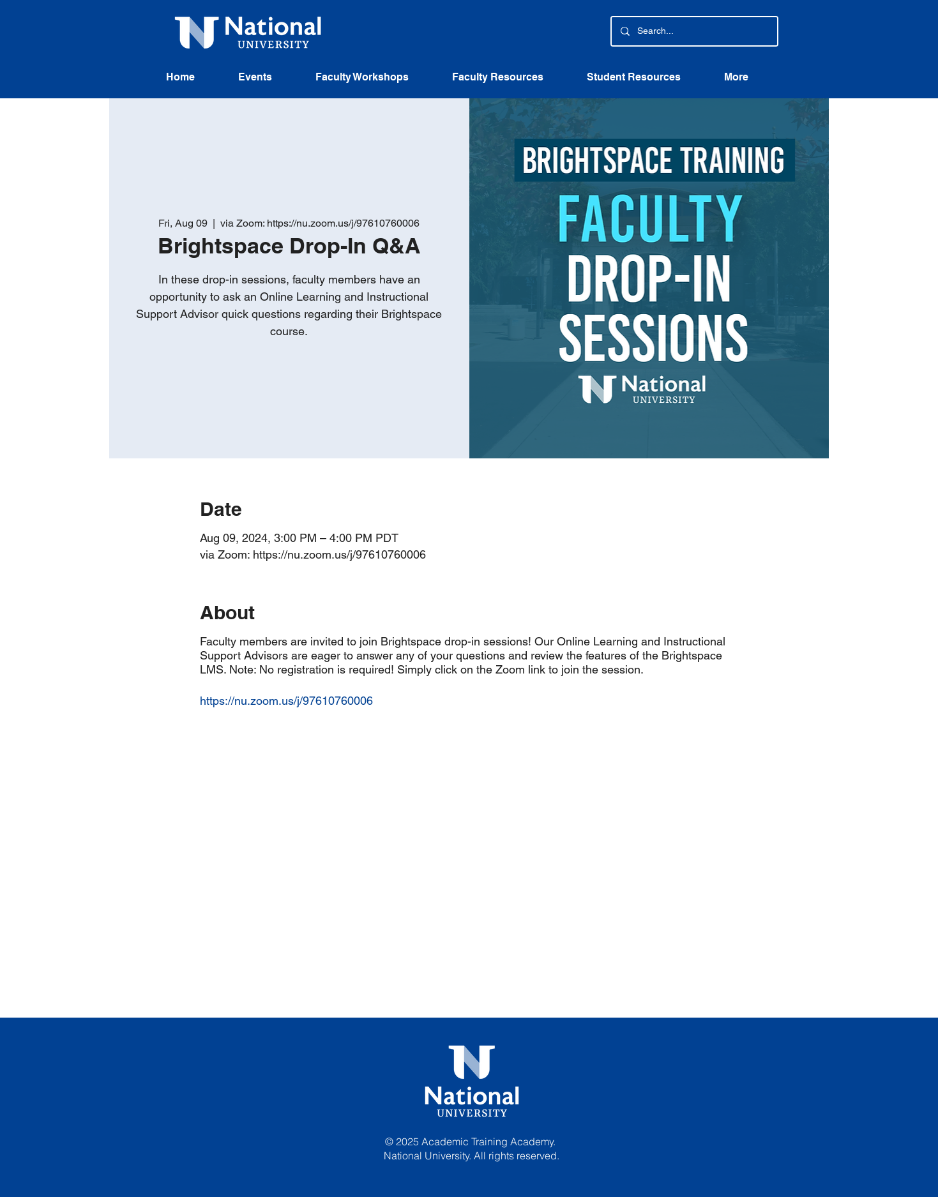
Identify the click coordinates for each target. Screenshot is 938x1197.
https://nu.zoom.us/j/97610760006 (286, 700)
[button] (510, 81)
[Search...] (693, 31)
